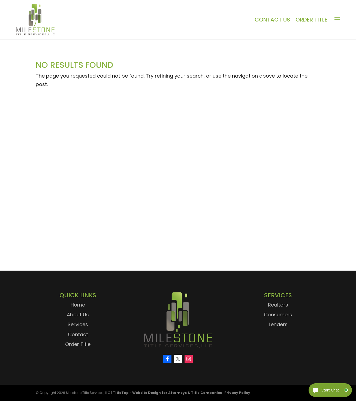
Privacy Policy (237, 392)
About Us (78, 314)
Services (78, 324)
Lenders (278, 324)
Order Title (311, 20)
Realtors (278, 304)
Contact (78, 334)
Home (78, 304)
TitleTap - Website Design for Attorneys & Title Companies (167, 392)
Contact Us (272, 20)
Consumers (278, 314)
